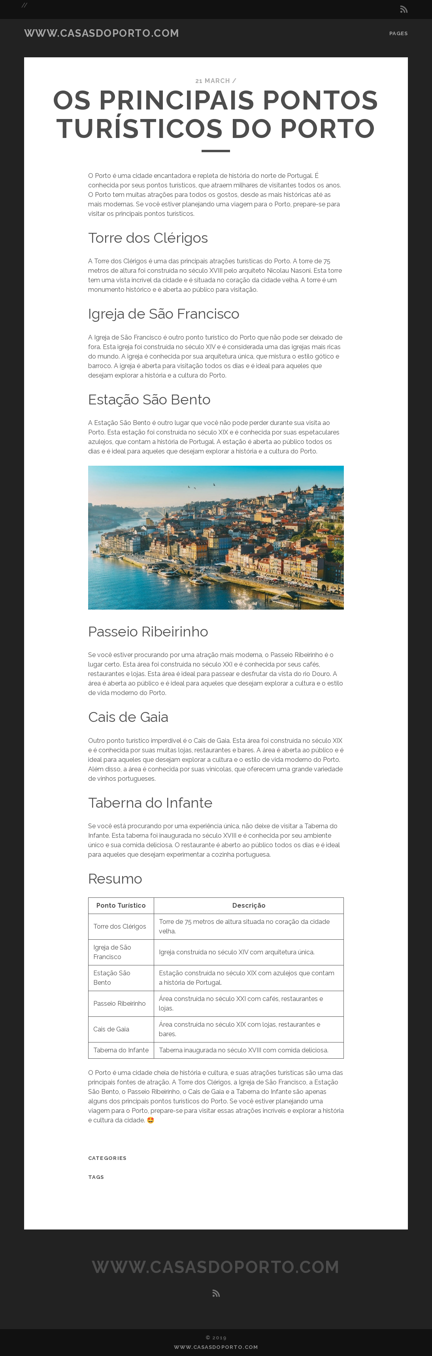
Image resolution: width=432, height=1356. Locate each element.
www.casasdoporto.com (101, 33)
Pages (398, 33)
